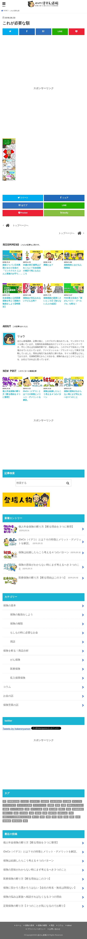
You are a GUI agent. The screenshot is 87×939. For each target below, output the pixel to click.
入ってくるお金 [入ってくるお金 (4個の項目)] (17, 809)
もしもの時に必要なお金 (24, 632)
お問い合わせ (54, 929)
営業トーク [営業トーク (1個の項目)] (7, 813)
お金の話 (8, 695)
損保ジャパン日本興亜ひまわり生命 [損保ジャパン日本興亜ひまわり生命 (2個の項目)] (16, 817)
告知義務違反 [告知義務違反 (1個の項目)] (78, 809)
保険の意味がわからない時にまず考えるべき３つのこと (41, 567)
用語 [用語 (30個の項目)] (60, 817)
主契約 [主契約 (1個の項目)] (50, 805)
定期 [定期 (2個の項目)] (45, 813)
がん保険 (15, 659)
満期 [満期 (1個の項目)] (48, 817)
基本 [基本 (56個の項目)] (16, 813)
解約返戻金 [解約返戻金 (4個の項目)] (17, 821)
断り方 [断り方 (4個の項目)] (35, 817)
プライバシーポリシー (36, 929)
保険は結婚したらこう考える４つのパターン (42, 554)
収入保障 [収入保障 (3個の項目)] (53, 809)
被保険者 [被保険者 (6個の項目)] (6, 821)
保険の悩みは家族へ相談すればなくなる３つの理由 (32, 896)
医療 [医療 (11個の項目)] (45, 809)
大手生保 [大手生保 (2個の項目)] (23, 813)
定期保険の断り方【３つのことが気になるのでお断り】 (34, 905)
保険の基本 (9, 605)
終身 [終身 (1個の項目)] (78, 817)
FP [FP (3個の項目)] (4, 801)
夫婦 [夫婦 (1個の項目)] (31, 813)
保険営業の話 (10, 705)
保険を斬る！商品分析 (16, 650)
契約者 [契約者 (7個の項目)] (38, 813)
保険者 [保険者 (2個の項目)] (5, 809)
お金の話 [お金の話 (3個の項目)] (44, 801)
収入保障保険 (17, 677)
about (69, 925)
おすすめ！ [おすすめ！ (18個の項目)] (34, 801)
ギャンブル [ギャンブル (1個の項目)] (77, 801)
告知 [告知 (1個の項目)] (68, 809)
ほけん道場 (42, 935)
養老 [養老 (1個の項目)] (25, 821)
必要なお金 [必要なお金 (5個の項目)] (62, 813)
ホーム (18, 925)
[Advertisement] (43, 58)
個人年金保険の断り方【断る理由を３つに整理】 (38, 529)
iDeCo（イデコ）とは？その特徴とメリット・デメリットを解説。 (42, 542)
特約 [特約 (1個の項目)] (54, 817)
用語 (12, 641)
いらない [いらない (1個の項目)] (24, 801)
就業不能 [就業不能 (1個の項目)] (52, 813)
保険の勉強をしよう (21, 614)
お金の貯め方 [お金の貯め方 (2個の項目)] (56, 801)
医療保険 (15, 668)
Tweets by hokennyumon (16, 728)
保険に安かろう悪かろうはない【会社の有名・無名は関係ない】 (40, 887)
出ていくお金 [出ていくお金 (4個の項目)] (36, 809)
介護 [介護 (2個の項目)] (63, 805)
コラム (7, 686)
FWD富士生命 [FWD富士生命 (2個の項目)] (13, 801)
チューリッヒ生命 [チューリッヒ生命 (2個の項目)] (24, 805)
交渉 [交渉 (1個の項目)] (57, 805)
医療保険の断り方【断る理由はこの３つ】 (41, 579)
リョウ (21, 336)
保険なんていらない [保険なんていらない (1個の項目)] (75, 805)
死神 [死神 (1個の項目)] (42, 817)
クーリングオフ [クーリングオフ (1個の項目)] (9, 805)
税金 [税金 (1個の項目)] (66, 817)
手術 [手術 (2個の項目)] (71, 813)
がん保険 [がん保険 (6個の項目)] (67, 801)
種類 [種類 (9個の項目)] (72, 817)
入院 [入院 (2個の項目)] (27, 809)
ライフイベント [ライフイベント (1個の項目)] (40, 805)
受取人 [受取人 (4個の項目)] (61, 809)
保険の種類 (16, 623)
